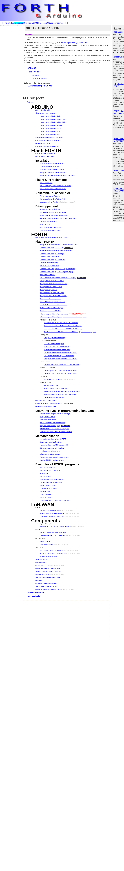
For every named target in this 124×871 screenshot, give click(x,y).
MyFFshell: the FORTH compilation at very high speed (57, 175)
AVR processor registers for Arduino (47, 140)
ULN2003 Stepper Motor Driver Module (52, 553)
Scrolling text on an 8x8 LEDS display (52, 281)
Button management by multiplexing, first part (54, 314)
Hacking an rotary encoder (48, 290)
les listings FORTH (35, 592)
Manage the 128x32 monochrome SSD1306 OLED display (63, 329)
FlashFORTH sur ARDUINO (44, 156)
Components (45, 521)
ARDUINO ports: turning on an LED (51, 248)
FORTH (39, 234)
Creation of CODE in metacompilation (52, 460)
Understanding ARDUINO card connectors (49, 137)
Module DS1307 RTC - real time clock (47, 568)
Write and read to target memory (50, 454)
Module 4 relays (45, 541)
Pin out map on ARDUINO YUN (50, 134)
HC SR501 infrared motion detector (46, 583)
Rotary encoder (40, 562)
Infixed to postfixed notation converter (52, 479)
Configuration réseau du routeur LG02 (52, 516)
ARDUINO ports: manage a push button (52, 260)
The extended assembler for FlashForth (52, 199)
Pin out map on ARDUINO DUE (50, 116)
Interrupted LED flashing (47, 275)
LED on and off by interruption (49, 266)
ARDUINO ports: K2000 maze (49, 257)
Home (4, 23)
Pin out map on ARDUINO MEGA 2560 (52, 122)
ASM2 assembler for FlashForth (50, 230)
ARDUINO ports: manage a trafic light (52, 254)
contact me (58, 23)
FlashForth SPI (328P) (51, 385)
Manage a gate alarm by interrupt (54, 338)
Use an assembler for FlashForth (50, 196)
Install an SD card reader (52, 379)
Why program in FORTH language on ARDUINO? (51, 237)
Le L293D (38, 580)
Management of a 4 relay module (50, 299)
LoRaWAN (42, 504)
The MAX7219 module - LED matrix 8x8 (48, 571)
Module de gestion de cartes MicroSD (47, 589)
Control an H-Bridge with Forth (54, 397)
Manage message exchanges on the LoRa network (60, 359)
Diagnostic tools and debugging (50, 426)
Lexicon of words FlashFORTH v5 (46, 153)
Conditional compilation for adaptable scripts (54, 215)
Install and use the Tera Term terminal (52, 169)
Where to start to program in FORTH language (55, 414)
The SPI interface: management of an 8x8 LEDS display (58, 278)
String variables (45, 224)
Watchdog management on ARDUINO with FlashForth (57, 218)
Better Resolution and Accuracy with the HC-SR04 (60, 394)
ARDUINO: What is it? (42, 110)
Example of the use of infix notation (51, 482)
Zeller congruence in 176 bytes (50, 470)
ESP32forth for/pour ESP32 (40, 86)
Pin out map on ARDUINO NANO (50, 128)
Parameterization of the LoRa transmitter (57, 350)
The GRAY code (45, 491)
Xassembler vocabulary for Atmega (51, 442)
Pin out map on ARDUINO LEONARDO (52, 119)
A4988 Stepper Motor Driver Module (51, 550)
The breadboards (41, 559)
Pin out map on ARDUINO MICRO (51, 125)
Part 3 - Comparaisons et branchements (53, 189)
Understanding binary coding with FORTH (49, 403)
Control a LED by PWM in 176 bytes (51, 308)
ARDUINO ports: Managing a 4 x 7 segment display (56, 272)
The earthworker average (48, 485)
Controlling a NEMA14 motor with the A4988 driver (60, 370)
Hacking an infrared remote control (51, 287)
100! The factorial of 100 (47, 467)
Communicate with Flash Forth (49, 166)
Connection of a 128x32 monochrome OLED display (61, 323)
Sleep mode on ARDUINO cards (50, 227)
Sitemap (27, 23)
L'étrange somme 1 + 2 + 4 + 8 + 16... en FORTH (56, 500)
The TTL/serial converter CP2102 (46, 586)
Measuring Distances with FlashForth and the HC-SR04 (62, 391)
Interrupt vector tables (42, 143)
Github (50, 23)
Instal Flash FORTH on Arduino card (51, 163)
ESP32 (35, 23)
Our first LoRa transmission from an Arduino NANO (60, 353)
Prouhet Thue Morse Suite (48, 488)
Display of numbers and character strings (53, 423)
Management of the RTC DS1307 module (53, 296)
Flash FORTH (33, 72)
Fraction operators (46, 497)
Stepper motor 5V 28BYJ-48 (49, 556)
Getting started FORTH (47, 417)
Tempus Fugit (44, 473)
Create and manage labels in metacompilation (54, 457)
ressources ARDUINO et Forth (45, 400)
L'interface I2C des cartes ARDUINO (47, 146)
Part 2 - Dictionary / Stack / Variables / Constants (55, 186)
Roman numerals (45, 494)
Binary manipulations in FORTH (45, 406)
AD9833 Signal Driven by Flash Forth (56, 388)
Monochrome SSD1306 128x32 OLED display (54, 526)
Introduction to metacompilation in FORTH (53, 439)
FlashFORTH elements (39, 78)
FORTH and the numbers (48, 420)
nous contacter (34, 596)
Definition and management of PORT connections (56, 251)
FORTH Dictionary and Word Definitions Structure (56, 432)
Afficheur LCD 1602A (42, 574)
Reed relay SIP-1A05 (46, 544)
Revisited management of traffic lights (52, 293)
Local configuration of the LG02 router (52, 513)
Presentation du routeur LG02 (49, 510)
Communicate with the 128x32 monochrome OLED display (63, 326)
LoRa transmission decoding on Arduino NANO (59, 356)
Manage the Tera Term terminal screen (52, 172)
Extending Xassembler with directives (52, 448)
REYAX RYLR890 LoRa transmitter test (56, 347)
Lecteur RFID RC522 (42, 565)
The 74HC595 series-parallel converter (52, 302)
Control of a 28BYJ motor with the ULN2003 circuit (60, 373)
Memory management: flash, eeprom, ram (53, 212)
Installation (35, 75)
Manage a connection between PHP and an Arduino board (58, 245)
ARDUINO (32, 68)
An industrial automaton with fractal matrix (53, 305)
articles (11, 23)
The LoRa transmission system (54, 344)
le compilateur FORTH (47, 429)
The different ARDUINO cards (45, 113)
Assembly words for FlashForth (50, 202)
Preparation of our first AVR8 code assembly (54, 445)
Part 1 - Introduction (46, 183)
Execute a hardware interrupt (49, 263)
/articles (30, 102)
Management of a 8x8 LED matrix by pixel (53, 284)
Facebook (42, 23)
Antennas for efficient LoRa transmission (53, 535)
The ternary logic (45, 476)
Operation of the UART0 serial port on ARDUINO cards (61, 365)
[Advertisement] (47, 621)
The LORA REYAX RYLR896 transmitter (53, 532)
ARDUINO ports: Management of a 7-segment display (57, 269)
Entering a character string (48, 221)
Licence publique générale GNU (74, 42)
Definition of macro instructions (50, 451)
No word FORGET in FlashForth (50, 209)
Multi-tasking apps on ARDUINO (50, 311)
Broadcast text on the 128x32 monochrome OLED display (62, 332)
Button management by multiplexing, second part (55, 317)
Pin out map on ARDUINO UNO (50, 131)
